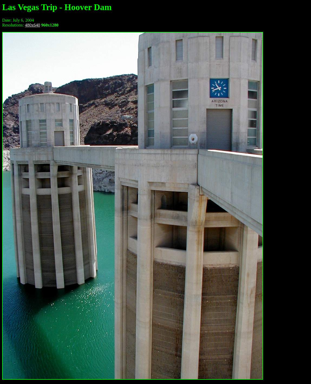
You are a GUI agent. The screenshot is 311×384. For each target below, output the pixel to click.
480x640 (32, 25)
